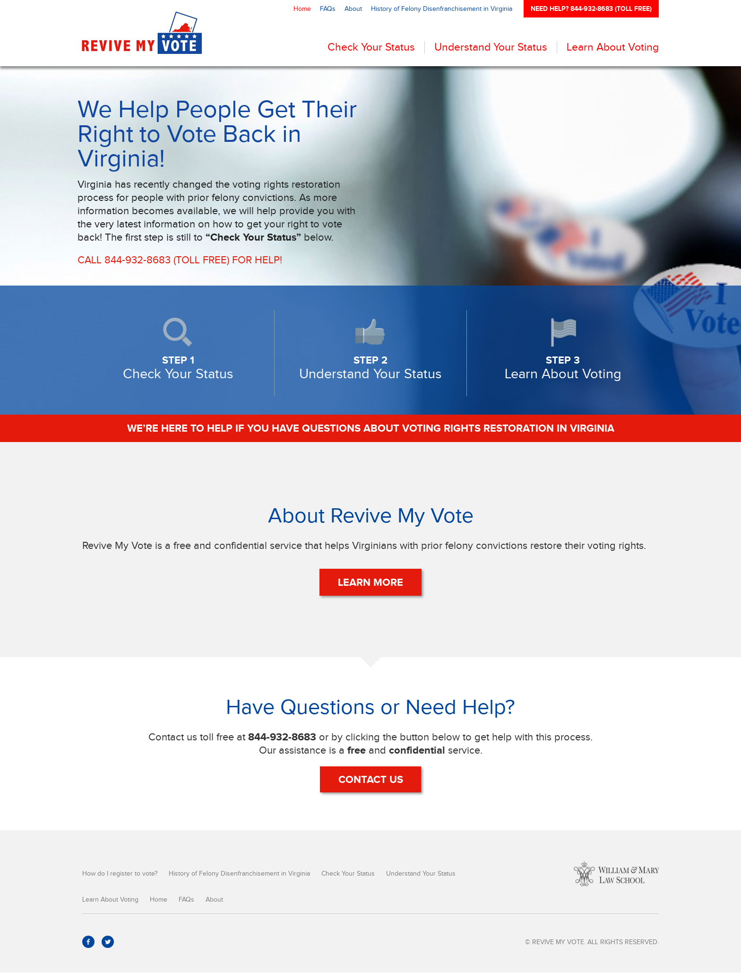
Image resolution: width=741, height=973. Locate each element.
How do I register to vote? (119, 873)
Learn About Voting (613, 47)
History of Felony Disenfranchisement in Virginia (441, 8)
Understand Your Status (490, 47)
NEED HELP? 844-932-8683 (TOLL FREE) (591, 8)
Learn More (370, 582)
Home (302, 8)
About (353, 8)
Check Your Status (371, 47)
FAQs (328, 8)
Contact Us (370, 780)
